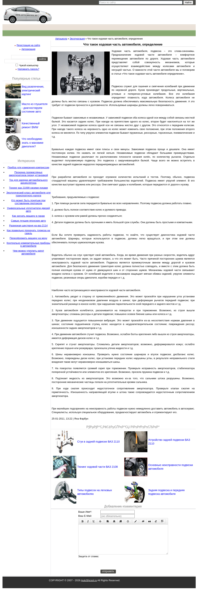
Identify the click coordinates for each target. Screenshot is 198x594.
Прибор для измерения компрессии (28, 167)
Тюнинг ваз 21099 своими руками (28, 187)
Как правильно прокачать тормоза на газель (28, 232)
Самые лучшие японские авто (28, 220)
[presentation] (129, 567)
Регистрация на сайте (28, 45)
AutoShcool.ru (89, 586)
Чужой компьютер (28, 65)
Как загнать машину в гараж (28, 215)
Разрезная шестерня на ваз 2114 (28, 225)
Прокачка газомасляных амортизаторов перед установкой (28, 174)
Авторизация (28, 49)
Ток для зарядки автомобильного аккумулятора (28, 181)
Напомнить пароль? (28, 69)
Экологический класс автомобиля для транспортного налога (28, 194)
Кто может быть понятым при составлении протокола (28, 202)
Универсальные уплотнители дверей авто (28, 209)
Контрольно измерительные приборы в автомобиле (28, 244)
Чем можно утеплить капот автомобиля (28, 252)
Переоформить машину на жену (28, 238)
